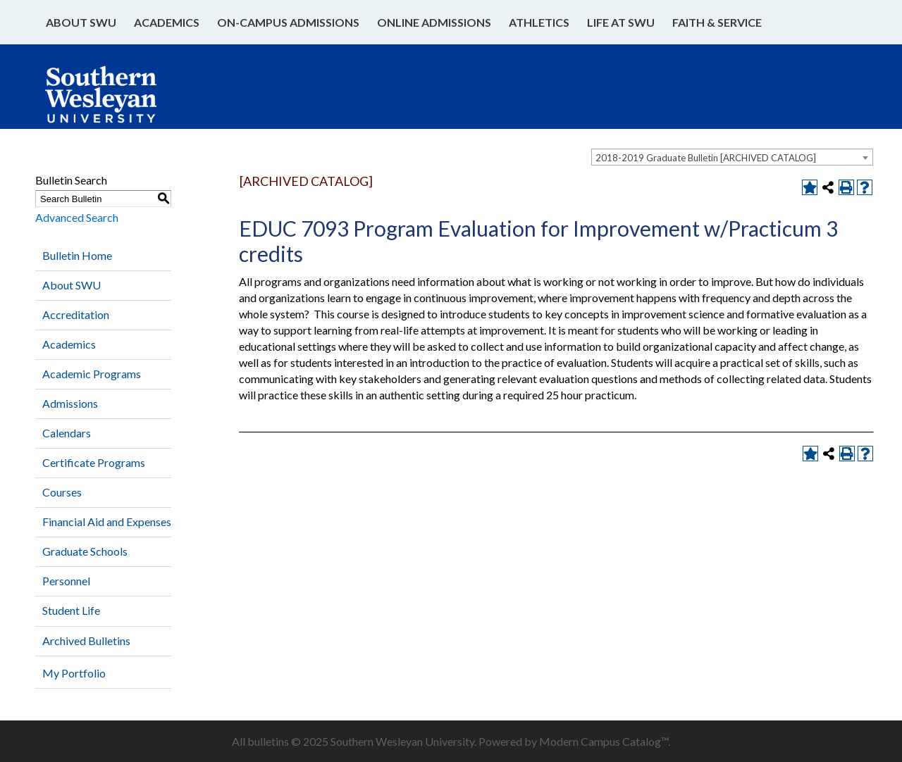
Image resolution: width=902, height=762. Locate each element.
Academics (166, 22)
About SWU (81, 22)
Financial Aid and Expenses (106, 521)
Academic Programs (91, 373)
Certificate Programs (93, 462)
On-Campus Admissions (288, 22)
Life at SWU (621, 22)
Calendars (66, 432)
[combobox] (732, 157)
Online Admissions (434, 22)
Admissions (70, 403)
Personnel (66, 580)
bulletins (268, 741)
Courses (62, 492)
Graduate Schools (85, 551)
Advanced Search (76, 217)
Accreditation (75, 314)
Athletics (539, 22)
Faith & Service (717, 22)
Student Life (71, 610)
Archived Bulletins (86, 640)
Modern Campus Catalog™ (603, 741)
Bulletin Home (77, 255)
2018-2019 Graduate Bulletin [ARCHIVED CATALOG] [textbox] (705, 157)
